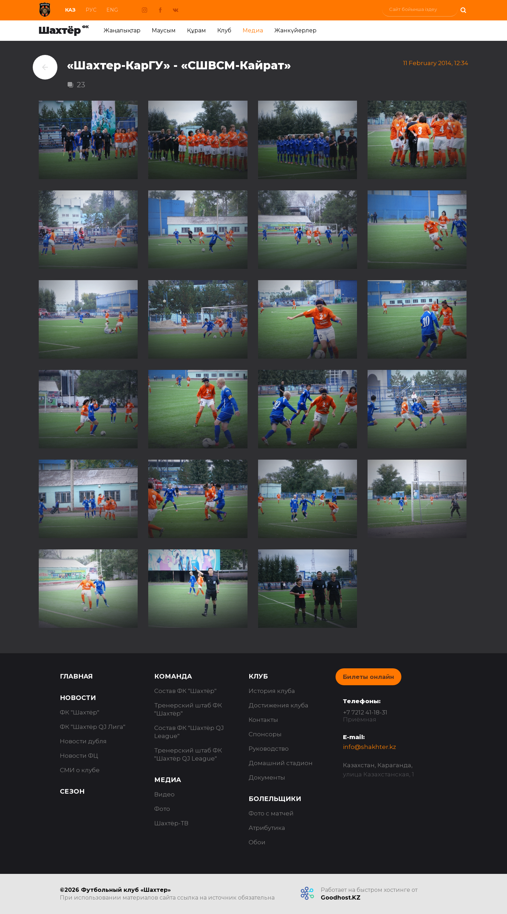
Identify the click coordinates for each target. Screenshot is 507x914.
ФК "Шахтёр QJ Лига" (92, 726)
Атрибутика (267, 827)
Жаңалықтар (122, 30)
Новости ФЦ (79, 755)
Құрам (196, 30)
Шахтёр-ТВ (171, 823)
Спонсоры (265, 734)
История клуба (272, 690)
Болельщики (275, 799)
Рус (91, 10)
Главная (76, 676)
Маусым (164, 30)
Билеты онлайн (368, 676)
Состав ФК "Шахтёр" (185, 690)
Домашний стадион (281, 763)
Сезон (72, 791)
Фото (162, 808)
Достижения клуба (278, 705)
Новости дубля (83, 741)
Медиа (253, 30)
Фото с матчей (271, 813)
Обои (257, 842)
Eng (112, 10)
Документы (267, 777)
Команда (173, 676)
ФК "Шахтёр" (79, 712)
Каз (70, 10)
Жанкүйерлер (295, 30)
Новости (78, 698)
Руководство (269, 748)
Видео (164, 794)
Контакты (263, 719)
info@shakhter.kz (369, 746)
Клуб (224, 30)
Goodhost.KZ (341, 897)
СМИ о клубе (80, 770)
